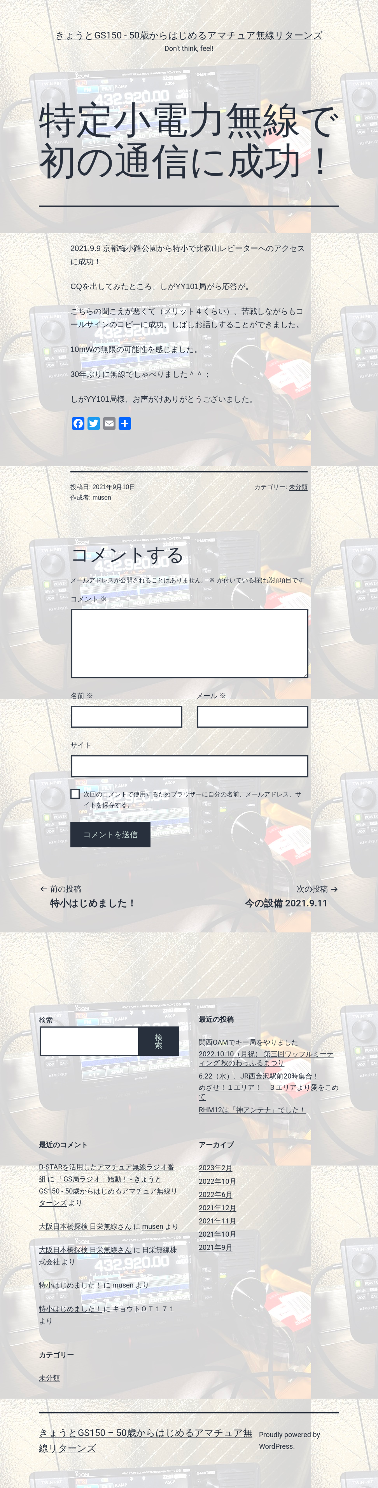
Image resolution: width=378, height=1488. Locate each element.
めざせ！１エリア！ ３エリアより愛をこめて (269, 1091)
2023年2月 (216, 1168)
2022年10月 (217, 1181)
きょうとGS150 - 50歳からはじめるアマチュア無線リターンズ (189, 35)
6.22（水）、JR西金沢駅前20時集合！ (259, 1076)
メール (211, 696)
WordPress (276, 1446)
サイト (80, 745)
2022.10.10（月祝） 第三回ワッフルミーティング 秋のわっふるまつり (266, 1058)
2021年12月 (217, 1208)
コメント (88, 599)
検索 (46, 1020)
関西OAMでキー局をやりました (248, 1042)
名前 (81, 696)
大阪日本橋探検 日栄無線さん (85, 1226)
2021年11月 (217, 1221)
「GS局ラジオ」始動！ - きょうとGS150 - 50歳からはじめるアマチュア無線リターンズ (108, 1191)
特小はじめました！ (70, 1285)
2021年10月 (217, 1234)
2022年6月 (216, 1194)
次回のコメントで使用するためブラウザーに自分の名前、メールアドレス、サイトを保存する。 (192, 799)
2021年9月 (216, 1247)
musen (102, 497)
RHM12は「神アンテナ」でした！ (252, 1110)
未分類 (298, 487)
